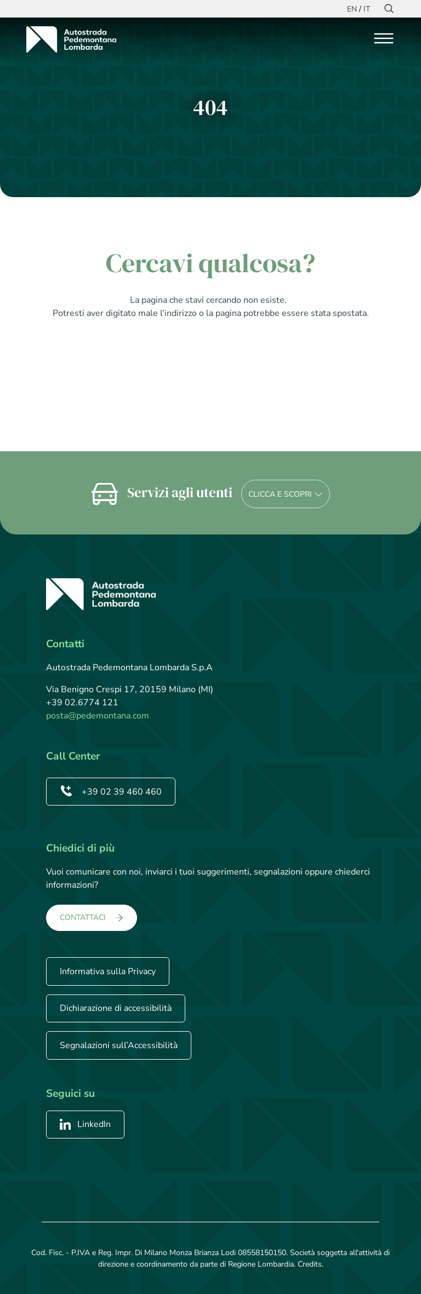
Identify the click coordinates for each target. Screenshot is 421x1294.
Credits (310, 1264)
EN (352, 9)
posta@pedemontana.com (97, 716)
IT (366, 9)
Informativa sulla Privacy (108, 971)
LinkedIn (85, 1124)
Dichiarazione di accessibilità (116, 1008)
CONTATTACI (83, 917)
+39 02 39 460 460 (111, 791)
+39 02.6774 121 (82, 703)
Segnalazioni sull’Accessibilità (119, 1045)
